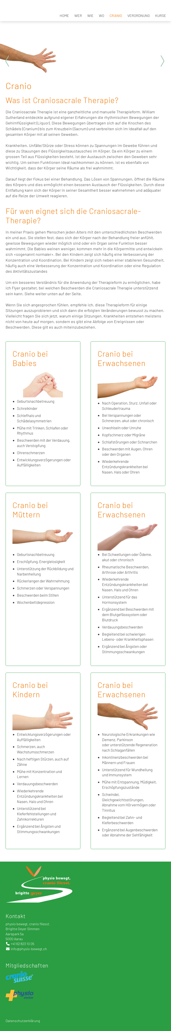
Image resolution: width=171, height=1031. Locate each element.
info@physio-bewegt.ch (29, 949)
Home (64, 15)
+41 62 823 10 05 (22, 944)
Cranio (116, 15)
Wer (78, 15)
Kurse (160, 15)
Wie (90, 15)
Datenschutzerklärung (23, 1021)
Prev (9, 61)
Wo (101, 15)
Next (162, 61)
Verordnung (138, 15)
